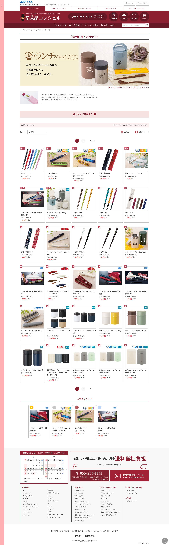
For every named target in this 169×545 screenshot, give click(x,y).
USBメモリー (27, 493)
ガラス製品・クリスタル (30, 504)
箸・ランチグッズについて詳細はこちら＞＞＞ (128, 87)
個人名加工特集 (105, 507)
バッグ (49, 507)
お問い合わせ (109, 25)
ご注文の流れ (79, 493)
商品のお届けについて (81, 512)
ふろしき (50, 498)
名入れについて (105, 491)
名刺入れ (50, 490)
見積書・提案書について (82, 502)
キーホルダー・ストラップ (31, 507)
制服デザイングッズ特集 (108, 510)
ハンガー (25, 499)
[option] (84, 64)
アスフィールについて (136, 8)
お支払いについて (80, 510)
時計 (24, 491)
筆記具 (25, 502)
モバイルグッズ (27, 496)
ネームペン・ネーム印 (54, 518)
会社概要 (115, 531)
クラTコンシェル (110, 8)
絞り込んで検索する (83, 114)
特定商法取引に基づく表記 (60, 531)
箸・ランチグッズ (36, 30)
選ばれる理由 (130, 491)
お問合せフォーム (132, 501)
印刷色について (105, 496)
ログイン (131, 3)
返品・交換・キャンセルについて (84, 515)
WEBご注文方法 (79, 499)
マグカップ (51, 509)
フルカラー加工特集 (106, 504)
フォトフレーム (27, 512)
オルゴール (26, 510)
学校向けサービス (132, 493)
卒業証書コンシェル (84, 8)
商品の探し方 (79, 496)
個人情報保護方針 (78, 531)
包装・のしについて (80, 507)
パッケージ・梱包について (82, 504)
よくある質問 (93, 25)
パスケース (26, 515)
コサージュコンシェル (58, 8)
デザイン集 (62, 25)
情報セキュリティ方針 (93, 531)
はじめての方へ (79, 491)
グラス (49, 512)
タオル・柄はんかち (53, 493)
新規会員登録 (144, 3)
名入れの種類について (107, 493)
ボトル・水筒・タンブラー (55, 515)
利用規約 (106, 531)
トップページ (24, 30)
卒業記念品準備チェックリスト (84, 518)
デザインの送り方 (106, 502)
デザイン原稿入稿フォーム (108, 515)
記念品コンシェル (33, 8)
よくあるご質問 (79, 521)
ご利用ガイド (77, 25)
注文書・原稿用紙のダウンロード (110, 512)
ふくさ (49, 496)
